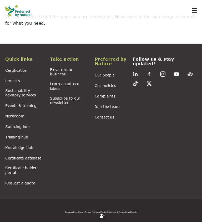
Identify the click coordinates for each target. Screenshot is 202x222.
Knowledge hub (19, 147)
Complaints (105, 96)
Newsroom (14, 116)
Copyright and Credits (128, 212)
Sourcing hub (17, 126)
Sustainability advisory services (20, 92)
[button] (24, 60)
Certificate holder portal (21, 170)
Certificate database (23, 158)
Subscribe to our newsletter (65, 100)
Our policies (105, 85)
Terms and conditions (74, 212)
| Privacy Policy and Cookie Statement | (101, 212)
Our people (105, 75)
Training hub (16, 137)
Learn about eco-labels (65, 85)
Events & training (21, 105)
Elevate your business (61, 71)
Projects (12, 81)
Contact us (104, 117)
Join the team (107, 106)
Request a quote (20, 183)
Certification (16, 70)
